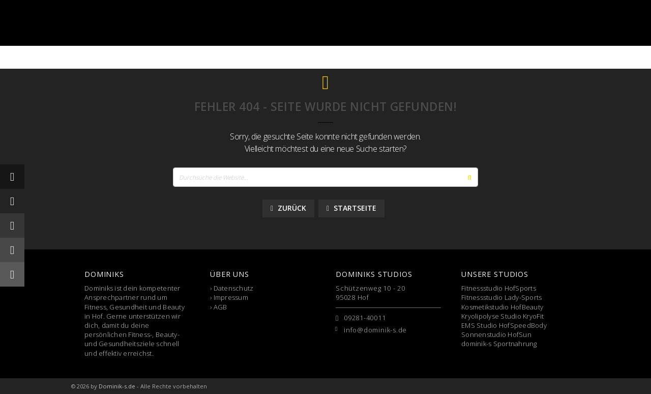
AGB (220, 307)
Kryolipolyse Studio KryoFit (502, 316)
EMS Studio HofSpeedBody (504, 325)
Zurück (288, 208)
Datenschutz (234, 288)
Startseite (351, 208)
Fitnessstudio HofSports (498, 288)
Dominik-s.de (117, 386)
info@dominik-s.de (375, 329)
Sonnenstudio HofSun (496, 334)
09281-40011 (365, 317)
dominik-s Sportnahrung (499, 343)
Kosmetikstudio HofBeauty (502, 307)
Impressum (231, 297)
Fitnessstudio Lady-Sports (501, 297)
